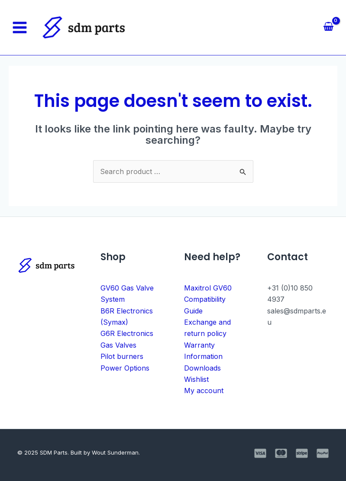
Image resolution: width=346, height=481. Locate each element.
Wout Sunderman (115, 452)
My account (203, 390)
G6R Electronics (126, 333)
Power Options (124, 368)
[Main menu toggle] (19, 27)
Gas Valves (118, 345)
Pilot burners (121, 356)
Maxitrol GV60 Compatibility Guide (208, 299)
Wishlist (196, 379)
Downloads (202, 368)
